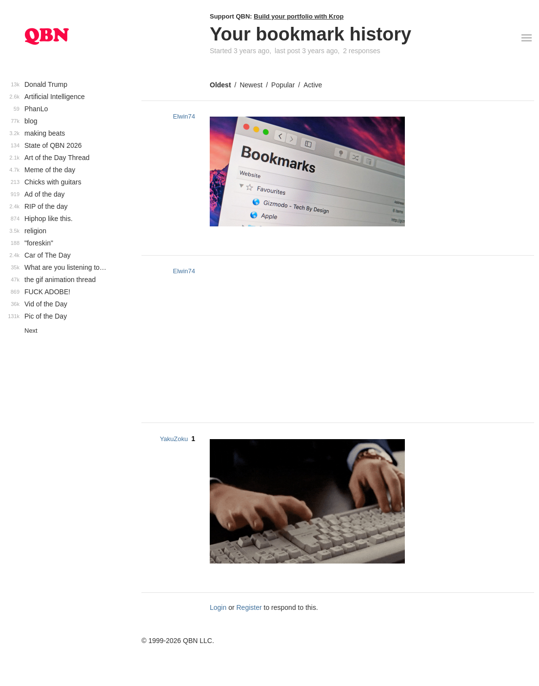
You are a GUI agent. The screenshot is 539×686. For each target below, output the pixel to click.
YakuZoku (174, 439)
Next (31, 330)
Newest (251, 85)
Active (312, 85)
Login (218, 607)
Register (249, 607)
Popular (283, 85)
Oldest (220, 85)
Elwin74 (184, 116)
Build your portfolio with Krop (298, 16)
